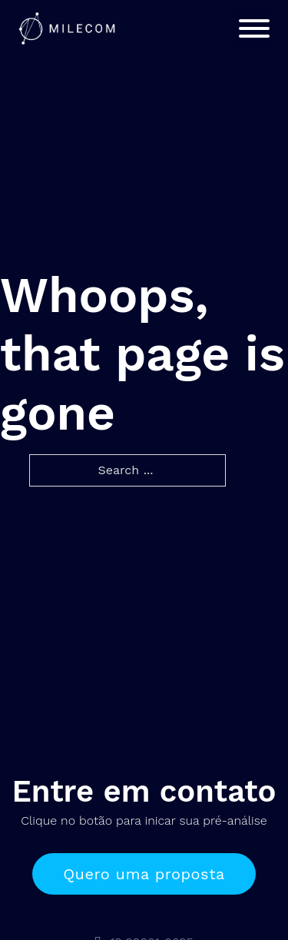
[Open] (254, 28)
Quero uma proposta (144, 874)
